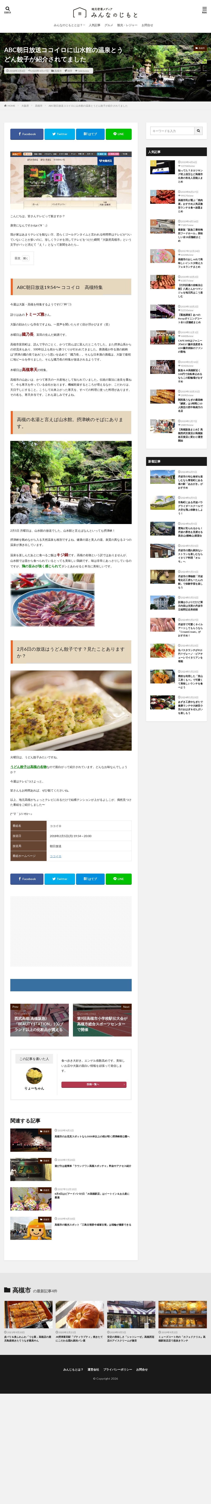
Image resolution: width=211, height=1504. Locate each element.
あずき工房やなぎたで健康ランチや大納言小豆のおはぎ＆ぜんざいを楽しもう (190, 707)
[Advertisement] (71, 931)
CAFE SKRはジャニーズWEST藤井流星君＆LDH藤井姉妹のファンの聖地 (190, 346)
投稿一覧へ (93, 1084)
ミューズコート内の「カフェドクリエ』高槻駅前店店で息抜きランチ (181, 1338)
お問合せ (147, 25)
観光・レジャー (127, 25)
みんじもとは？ (73, 1369)
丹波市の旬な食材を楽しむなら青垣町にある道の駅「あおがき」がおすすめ (190, 482)
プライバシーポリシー (117, 1369)
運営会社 (93, 1369)
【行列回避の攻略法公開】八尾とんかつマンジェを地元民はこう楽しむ (190, 291)
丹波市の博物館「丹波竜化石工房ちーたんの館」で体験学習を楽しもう (190, 582)
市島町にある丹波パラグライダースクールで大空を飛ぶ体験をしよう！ (190, 508)
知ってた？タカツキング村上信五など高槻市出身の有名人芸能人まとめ (190, 176)
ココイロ (55, 856)
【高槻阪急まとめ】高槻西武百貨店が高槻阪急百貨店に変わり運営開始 (190, 435)
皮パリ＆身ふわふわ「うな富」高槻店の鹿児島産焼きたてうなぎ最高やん (27, 1338)
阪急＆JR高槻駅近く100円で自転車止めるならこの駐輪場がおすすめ (190, 376)
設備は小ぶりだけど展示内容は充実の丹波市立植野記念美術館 (190, 606)
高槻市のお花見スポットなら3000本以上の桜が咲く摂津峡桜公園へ (92, 1136)
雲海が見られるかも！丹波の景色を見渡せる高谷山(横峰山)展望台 (190, 532)
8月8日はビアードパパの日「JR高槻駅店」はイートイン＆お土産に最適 (92, 1195)
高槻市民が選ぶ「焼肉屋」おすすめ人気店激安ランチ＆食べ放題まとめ (190, 206)
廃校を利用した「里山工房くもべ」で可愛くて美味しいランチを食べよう (190, 682)
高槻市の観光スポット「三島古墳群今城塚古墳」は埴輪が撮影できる (93, 1224)
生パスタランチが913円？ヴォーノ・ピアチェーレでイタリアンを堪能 (190, 656)
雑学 (69, 70)
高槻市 (58, 70)
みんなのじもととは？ (68, 25)
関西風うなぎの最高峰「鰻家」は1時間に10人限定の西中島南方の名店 (190, 405)
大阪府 (25, 105)
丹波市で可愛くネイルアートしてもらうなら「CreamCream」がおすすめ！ (190, 630)
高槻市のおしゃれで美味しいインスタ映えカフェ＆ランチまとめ (190, 263)
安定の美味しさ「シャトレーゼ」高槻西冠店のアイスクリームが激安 (130, 1338)
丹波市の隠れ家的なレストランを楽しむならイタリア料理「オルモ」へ (190, 556)
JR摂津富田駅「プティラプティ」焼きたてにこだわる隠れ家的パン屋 (79, 1338)
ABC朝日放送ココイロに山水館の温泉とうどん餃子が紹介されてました (88, 105)
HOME (11, 105)
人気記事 (94, 25)
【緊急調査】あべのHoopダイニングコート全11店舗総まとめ (190, 318)
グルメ (108, 25)
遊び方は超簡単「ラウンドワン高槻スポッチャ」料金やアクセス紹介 (93, 1165)
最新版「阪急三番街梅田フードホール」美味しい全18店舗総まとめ (190, 235)
